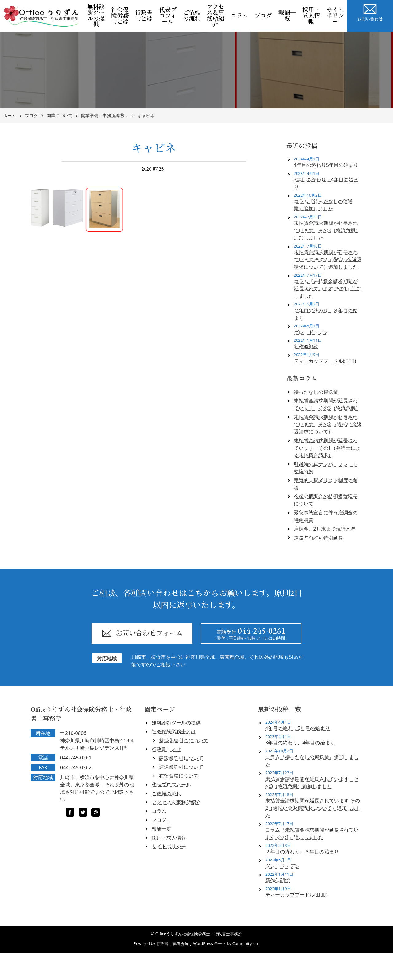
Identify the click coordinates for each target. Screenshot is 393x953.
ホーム (9, 115)
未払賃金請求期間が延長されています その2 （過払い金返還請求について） (328, 424)
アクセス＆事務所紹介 (215, 15)
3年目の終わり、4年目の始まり (326, 183)
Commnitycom (245, 943)
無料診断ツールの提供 (96, 15)
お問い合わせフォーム (142, 633)
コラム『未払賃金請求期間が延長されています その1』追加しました (328, 288)
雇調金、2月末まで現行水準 (325, 528)
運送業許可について (181, 766)
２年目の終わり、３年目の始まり (326, 314)
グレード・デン (311, 332)
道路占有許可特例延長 (318, 537)
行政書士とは (144, 15)
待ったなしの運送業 (316, 392)
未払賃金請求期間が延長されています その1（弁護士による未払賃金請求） (327, 448)
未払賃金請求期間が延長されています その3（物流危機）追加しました (327, 230)
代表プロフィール (168, 15)
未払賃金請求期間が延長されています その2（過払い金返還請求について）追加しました (328, 259)
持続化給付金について (183, 740)
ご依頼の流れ (191, 15)
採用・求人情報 (311, 15)
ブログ (265, 16)
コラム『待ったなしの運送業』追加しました (323, 205)
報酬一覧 (287, 15)
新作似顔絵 (306, 346)
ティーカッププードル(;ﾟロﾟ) (325, 361)
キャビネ (145, 115)
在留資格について (178, 775)
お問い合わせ (370, 12)
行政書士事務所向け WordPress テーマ (191, 943)
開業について (59, 115)
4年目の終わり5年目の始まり (326, 165)
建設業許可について (181, 758)
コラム (239, 16)
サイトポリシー (335, 15)
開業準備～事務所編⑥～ (104, 115)
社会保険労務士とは (120, 15)
